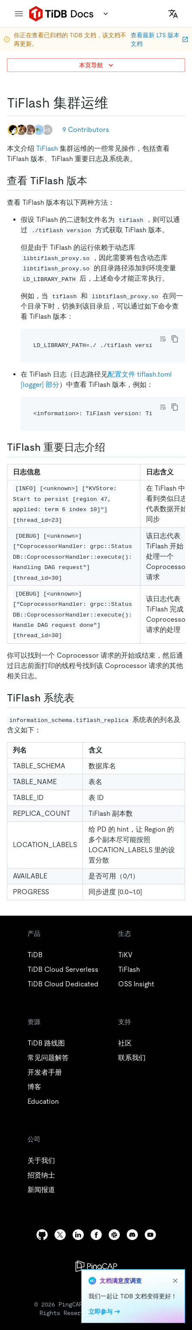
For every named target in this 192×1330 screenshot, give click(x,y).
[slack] (114, 1234)
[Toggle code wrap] (163, 339)
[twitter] (60, 1234)
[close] (175, 1281)
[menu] (18, 13)
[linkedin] (78, 1234)
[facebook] (96, 1234)
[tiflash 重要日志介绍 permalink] (112, 447)
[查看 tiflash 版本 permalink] (94, 181)
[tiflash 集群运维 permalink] (115, 103)
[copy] (175, 339)
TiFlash (47, 148)
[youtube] (150, 1234)
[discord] (132, 1234)
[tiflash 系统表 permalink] (81, 698)
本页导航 (97, 65)
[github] (42, 1234)
